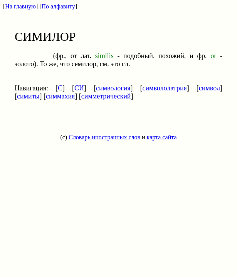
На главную (20, 6)
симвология (113, 88)
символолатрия (164, 88)
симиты (28, 96)
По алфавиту (58, 6)
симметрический (106, 96)
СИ (79, 88)
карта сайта (162, 137)
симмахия (60, 96)
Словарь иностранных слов (104, 137)
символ (209, 88)
